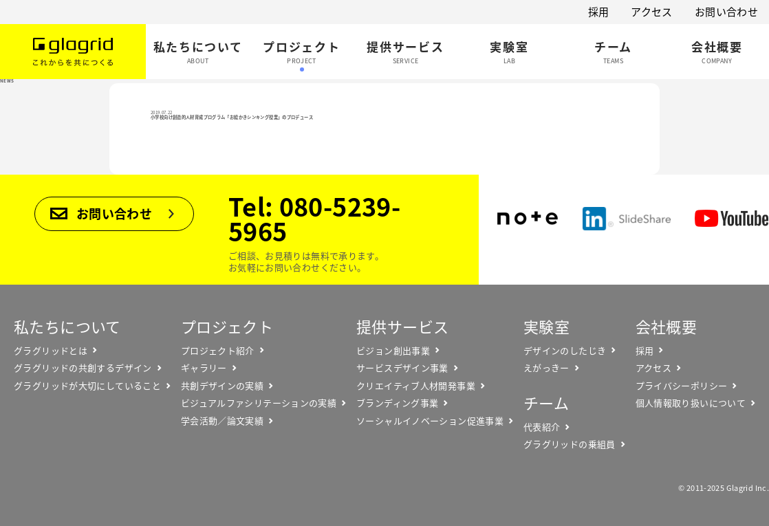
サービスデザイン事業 (402, 367)
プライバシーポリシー (682, 385)
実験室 (546, 326)
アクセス (652, 11)
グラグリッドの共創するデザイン (83, 367)
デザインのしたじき (564, 350)
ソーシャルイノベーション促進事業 (429, 420)
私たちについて (67, 326)
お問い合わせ (726, 11)
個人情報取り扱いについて (691, 402)
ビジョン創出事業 (393, 350)
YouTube (731, 218)
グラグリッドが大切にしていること (87, 385)
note (528, 218)
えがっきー (546, 367)
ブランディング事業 (397, 402)
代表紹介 (542, 426)
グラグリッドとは (50, 350)
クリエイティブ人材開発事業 (415, 385)
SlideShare (627, 218)
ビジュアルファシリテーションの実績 (258, 402)
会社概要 (666, 326)
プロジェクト (227, 326)
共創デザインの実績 (222, 385)
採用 (598, 11)
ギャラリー (204, 367)
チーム (546, 402)
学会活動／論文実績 (222, 420)
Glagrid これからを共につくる (73, 51)
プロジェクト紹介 (217, 350)
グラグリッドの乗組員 (569, 444)
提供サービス (402, 326)
